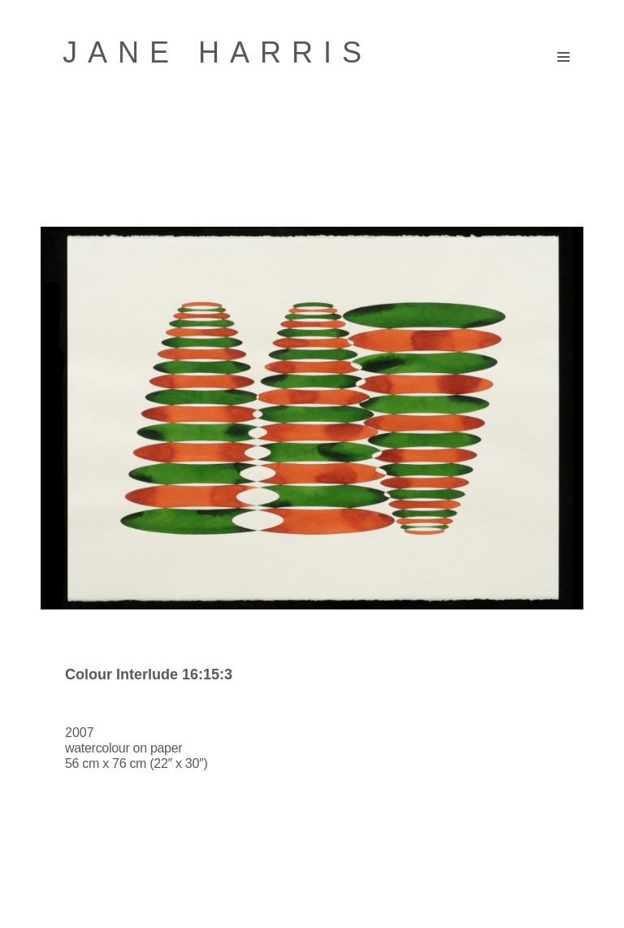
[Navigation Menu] (563, 57)
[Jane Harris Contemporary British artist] (217, 52)
